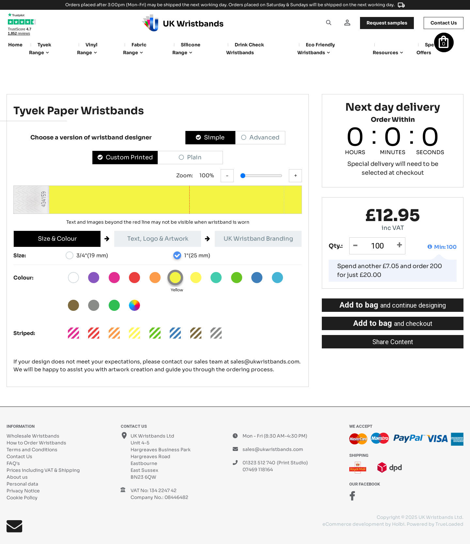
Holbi (398, 524)
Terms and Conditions (32, 450)
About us (17, 477)
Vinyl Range (87, 49)
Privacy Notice (23, 491)
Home (15, 45)
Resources (385, 53)
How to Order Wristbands (36, 443)
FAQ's (13, 463)
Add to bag (392, 305)
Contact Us (19, 456)
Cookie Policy (22, 498)
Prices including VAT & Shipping (43, 470)
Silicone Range (186, 49)
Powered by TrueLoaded (435, 524)
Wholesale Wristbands (33, 436)
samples (386, 23)
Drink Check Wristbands (245, 49)
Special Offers (429, 49)
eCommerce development (353, 524)
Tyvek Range (40, 49)
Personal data (22, 484)
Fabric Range (135, 49)
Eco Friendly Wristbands (316, 49)
